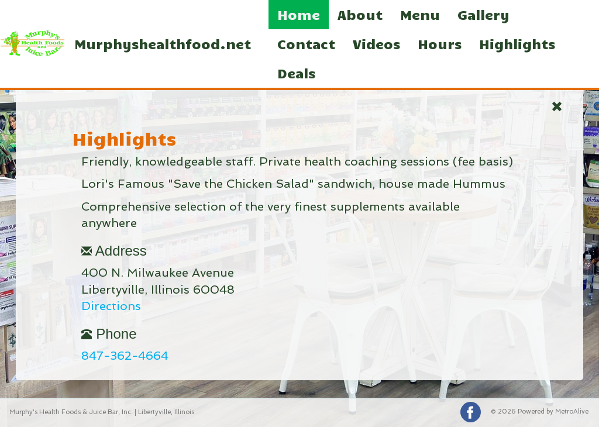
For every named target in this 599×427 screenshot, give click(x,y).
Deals (296, 72)
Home (298, 14)
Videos (376, 43)
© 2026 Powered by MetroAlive (539, 411)
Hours (440, 43)
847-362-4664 (124, 356)
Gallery (483, 14)
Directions (111, 306)
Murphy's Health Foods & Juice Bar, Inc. (71, 412)
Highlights (517, 43)
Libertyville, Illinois (166, 412)
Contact (306, 43)
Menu (420, 14)
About (360, 14)
